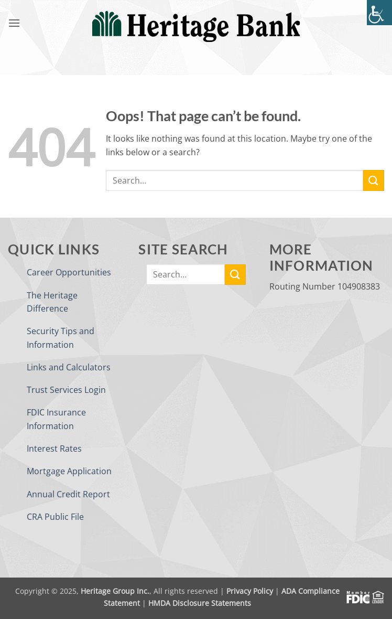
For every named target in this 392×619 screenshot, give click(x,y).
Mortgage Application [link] (69, 471)
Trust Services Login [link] (66, 390)
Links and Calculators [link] (69, 367)
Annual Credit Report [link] (68, 494)
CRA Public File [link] (55, 516)
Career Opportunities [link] (69, 272)
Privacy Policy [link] (249, 591)
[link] (379, 12)
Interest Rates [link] (54, 448)
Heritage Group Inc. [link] (115, 591)
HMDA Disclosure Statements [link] (199, 603)
